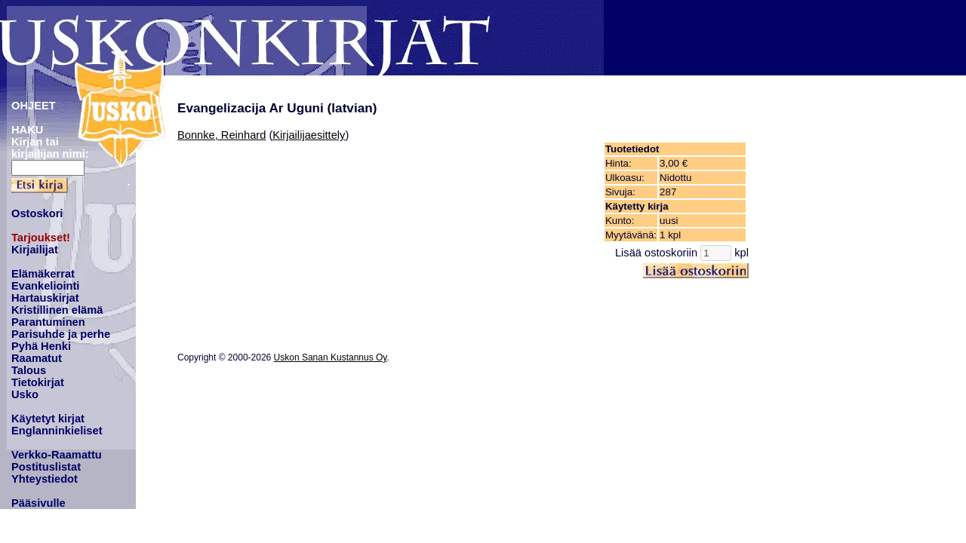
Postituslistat (46, 467)
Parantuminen (48, 322)
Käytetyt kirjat (48, 419)
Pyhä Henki (41, 346)
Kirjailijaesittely (308, 135)
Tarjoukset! (40, 238)
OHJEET (33, 106)
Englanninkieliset (57, 431)
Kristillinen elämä (57, 310)
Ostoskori (37, 213)
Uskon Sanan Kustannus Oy (330, 357)
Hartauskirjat (45, 298)
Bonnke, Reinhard (221, 135)
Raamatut (36, 358)
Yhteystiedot (44, 479)
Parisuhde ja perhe (60, 334)
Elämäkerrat (43, 274)
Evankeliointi (45, 286)
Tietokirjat (37, 382)
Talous (28, 370)
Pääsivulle (38, 503)
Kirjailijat (34, 250)
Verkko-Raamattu (56, 455)
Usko (24, 394)
